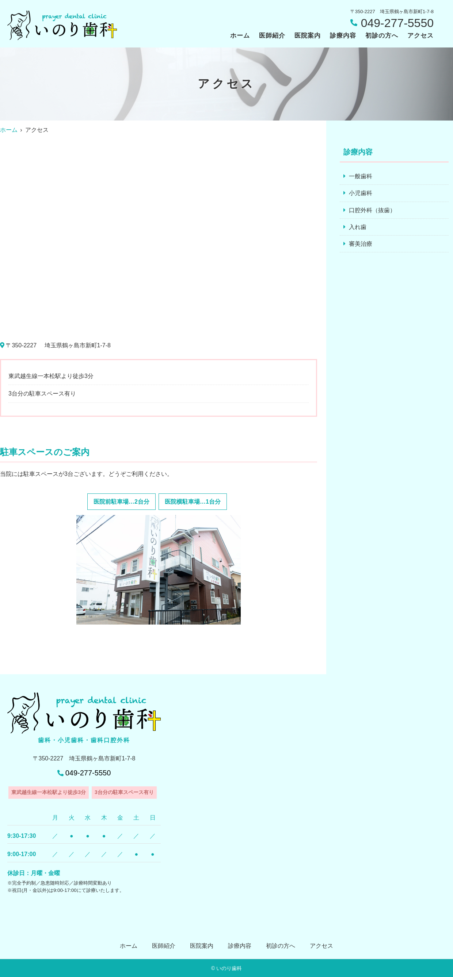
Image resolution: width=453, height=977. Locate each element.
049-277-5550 (88, 773)
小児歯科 (360, 193)
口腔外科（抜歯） (372, 210)
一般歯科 (360, 176)
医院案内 (307, 35)
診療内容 (343, 35)
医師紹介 (272, 35)
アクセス (420, 35)
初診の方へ (381, 35)
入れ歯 (357, 227)
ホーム (240, 35)
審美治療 (360, 244)
